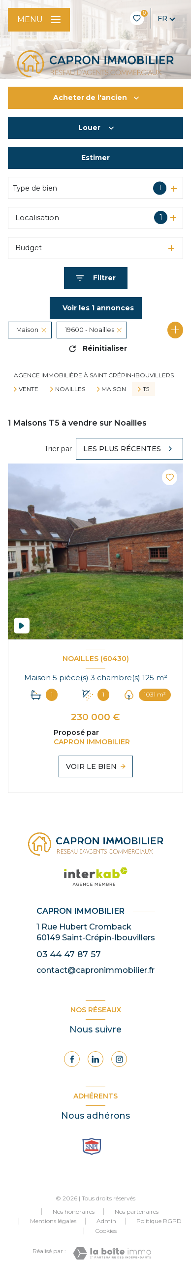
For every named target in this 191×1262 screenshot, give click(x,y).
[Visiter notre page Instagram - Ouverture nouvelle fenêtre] (119, 1059)
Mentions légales (53, 1221)
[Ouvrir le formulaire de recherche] (95, 278)
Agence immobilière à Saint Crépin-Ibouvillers (94, 375)
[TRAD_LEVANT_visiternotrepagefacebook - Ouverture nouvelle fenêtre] (72, 1059)
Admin (106, 1221)
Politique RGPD (159, 1221)
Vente (28, 389)
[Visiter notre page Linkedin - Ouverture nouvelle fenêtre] (95, 1059)
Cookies (106, 1231)
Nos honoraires (74, 1211)
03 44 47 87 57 (68, 954)
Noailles (70, 389)
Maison (113, 389)
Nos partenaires (137, 1211)
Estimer (95, 157)
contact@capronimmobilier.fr (95, 970)
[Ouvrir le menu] (39, 20)
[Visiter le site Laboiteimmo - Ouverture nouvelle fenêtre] (112, 1253)
